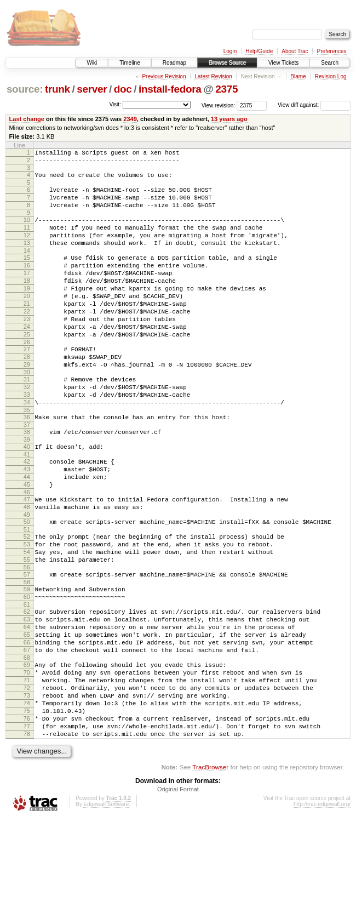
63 (27, 695)
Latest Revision (213, 76)
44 (27, 531)
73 (27, 786)
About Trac (295, 51)
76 (27, 813)
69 (27, 748)
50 (27, 582)
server (92, 89)
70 (27, 758)
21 (27, 330)
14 (27, 267)
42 (27, 512)
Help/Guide (259, 51)
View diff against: (314, 105)
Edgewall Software (106, 904)
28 (27, 393)
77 (27, 823)
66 (27, 723)
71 (27, 767)
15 (27, 274)
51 (27, 592)
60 (27, 669)
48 (27, 566)
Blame (298, 76)
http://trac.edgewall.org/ (322, 904)
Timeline (129, 63)
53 (27, 608)
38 (27, 479)
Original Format (178, 889)
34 (27, 446)
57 (27, 643)
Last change (26, 119)
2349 (130, 119)
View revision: (219, 105)
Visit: (115, 104)
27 (27, 383)
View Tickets (283, 63)
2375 (226, 89)
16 (27, 283)
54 (27, 617)
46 (27, 549)
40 (27, 496)
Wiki (92, 63)
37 (27, 472)
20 (27, 320)
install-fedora (170, 89)
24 (27, 358)
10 (27, 229)
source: (25, 89)
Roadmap (174, 63)
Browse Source (227, 63)
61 (27, 678)
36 (27, 463)
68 (27, 741)
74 (27, 795)
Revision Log (331, 76)
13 (27, 257)
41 (27, 505)
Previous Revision (164, 76)
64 (27, 704)
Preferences (332, 51)
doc (123, 89)
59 (27, 660)
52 (27, 599)
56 (27, 636)
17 (27, 292)
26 (27, 376)
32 (27, 428)
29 (27, 402)
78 (27, 832)
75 (27, 804)
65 (27, 713)
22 (27, 339)
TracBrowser (210, 867)
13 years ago (229, 119)
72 (27, 776)
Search (329, 63)
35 (27, 456)
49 (27, 575)
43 (27, 521)
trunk (57, 89)
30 (27, 411)
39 (27, 489)
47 (27, 556)
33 (27, 437)
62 (27, 685)
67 (27, 732)
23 (27, 348)
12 (27, 248)
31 (27, 418)
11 (27, 239)
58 (27, 652)
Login (230, 51)
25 (27, 367)
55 (27, 627)
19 (27, 311)
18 (27, 302)
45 (27, 540)
